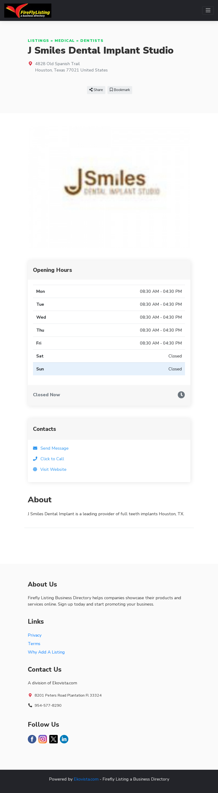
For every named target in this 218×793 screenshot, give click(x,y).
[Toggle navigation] (208, 10)
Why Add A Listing (46, 652)
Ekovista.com (86, 779)
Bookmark (120, 89)
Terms (34, 643)
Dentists (91, 40)
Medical (65, 40)
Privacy (34, 635)
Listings (38, 40)
